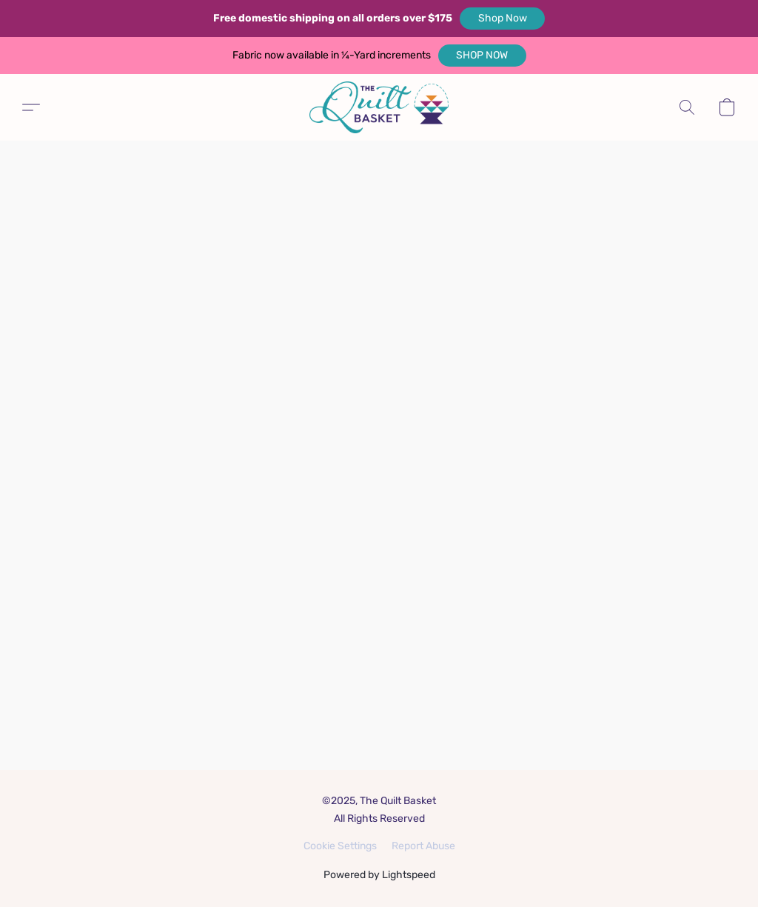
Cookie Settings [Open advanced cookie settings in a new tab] (340, 846)
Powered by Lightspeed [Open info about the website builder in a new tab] (379, 874)
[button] (502, 18)
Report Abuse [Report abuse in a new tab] (423, 846)
